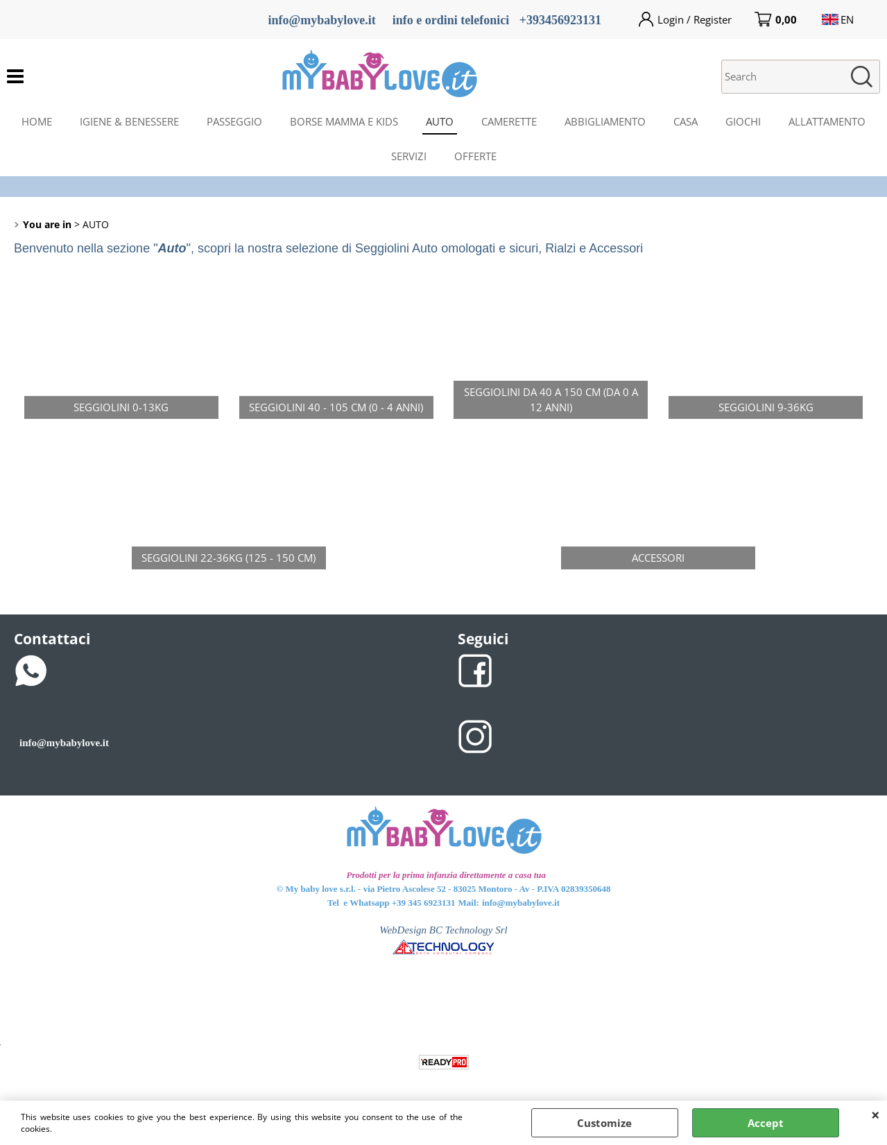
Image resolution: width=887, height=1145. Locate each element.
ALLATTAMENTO (827, 121)
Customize (604, 1123)
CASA (685, 121)
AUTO (440, 121)
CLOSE (875, 1114)
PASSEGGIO (234, 121)
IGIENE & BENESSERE (129, 121)
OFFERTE (475, 156)
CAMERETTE (509, 121)
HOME (36, 121)
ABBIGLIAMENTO (605, 121)
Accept (766, 1123)
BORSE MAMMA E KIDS (344, 121)
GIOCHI (743, 121)
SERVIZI (409, 156)
